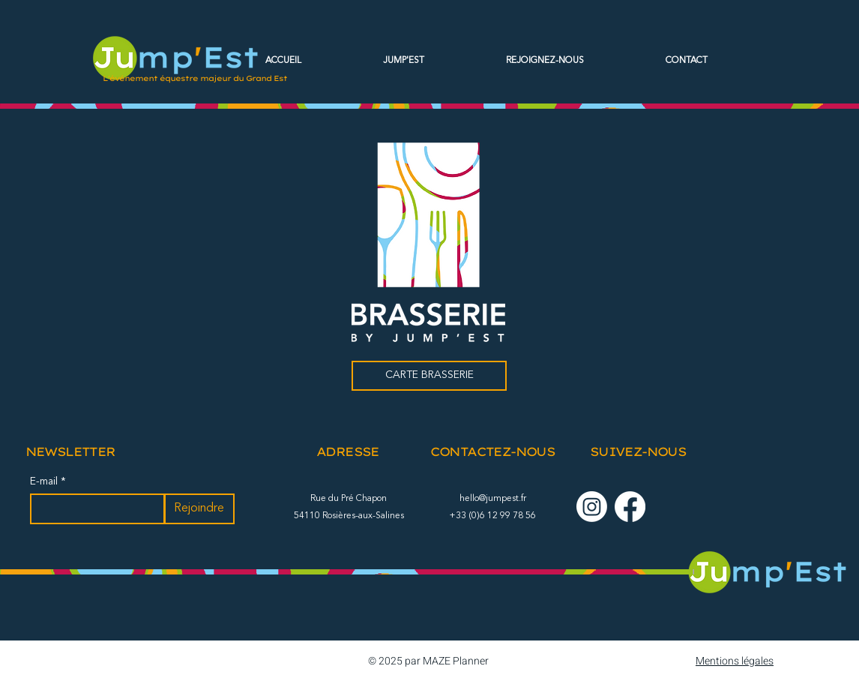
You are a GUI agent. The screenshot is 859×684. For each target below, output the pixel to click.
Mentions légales (735, 661)
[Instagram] (591, 506)
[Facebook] (630, 506)
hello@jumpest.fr (492, 498)
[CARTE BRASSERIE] (429, 376)
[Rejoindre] (199, 509)
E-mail (45, 481)
